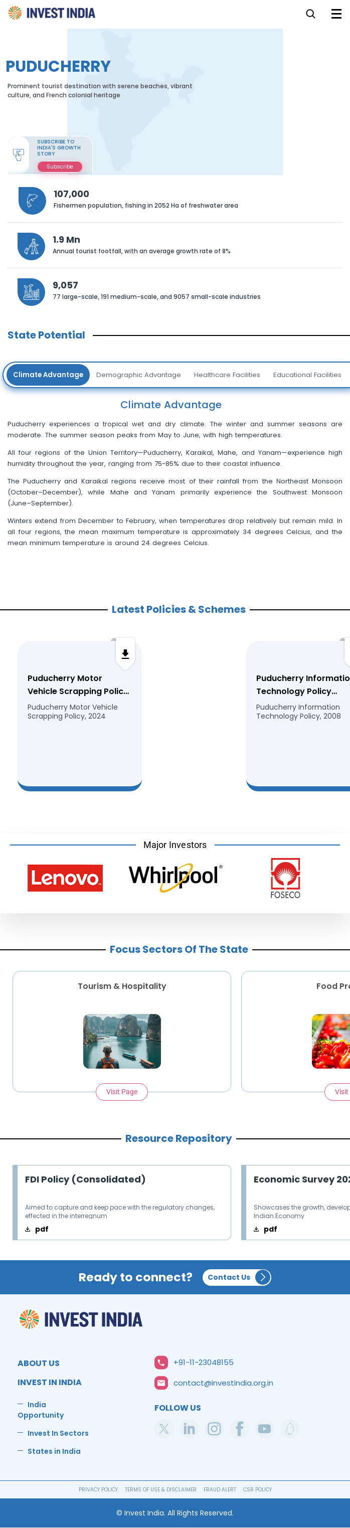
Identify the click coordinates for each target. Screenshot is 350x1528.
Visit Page (121, 1092)
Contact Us (229, 1277)
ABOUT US (39, 1363)
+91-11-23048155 (203, 1362)
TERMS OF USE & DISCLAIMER (161, 1489)
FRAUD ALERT (220, 1489)
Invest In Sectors (58, 1433)
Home (52, 16)
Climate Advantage (48, 375)
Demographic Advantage (138, 375)
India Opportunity (41, 1410)
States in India (54, 1451)
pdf (42, 1229)
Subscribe (60, 167)
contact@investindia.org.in (223, 1383)
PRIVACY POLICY (98, 1489)
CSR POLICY (257, 1489)
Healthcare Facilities (227, 375)
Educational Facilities (307, 375)
